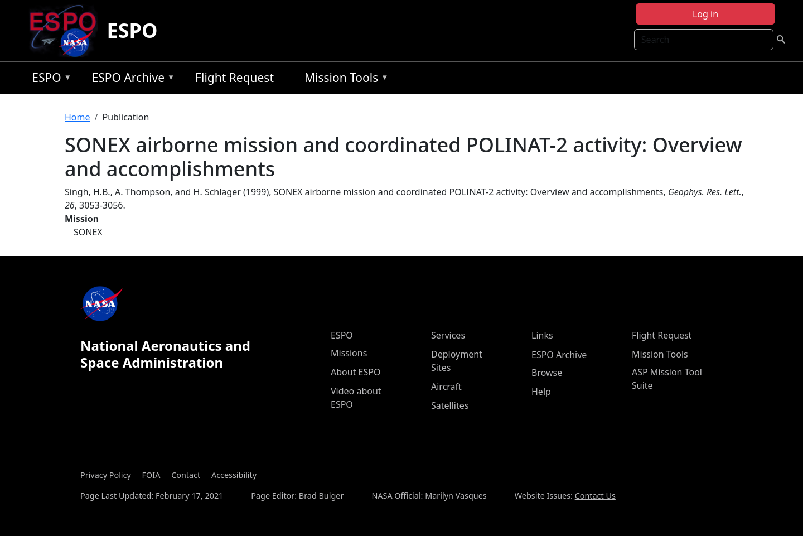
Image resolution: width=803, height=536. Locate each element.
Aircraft (446, 386)
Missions (349, 353)
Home (77, 117)
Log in (705, 14)
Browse (546, 372)
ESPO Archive (130, 79)
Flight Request (234, 77)
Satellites (449, 405)
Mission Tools (344, 79)
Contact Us (595, 495)
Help (541, 391)
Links (542, 335)
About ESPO (355, 372)
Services (448, 335)
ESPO (132, 30)
